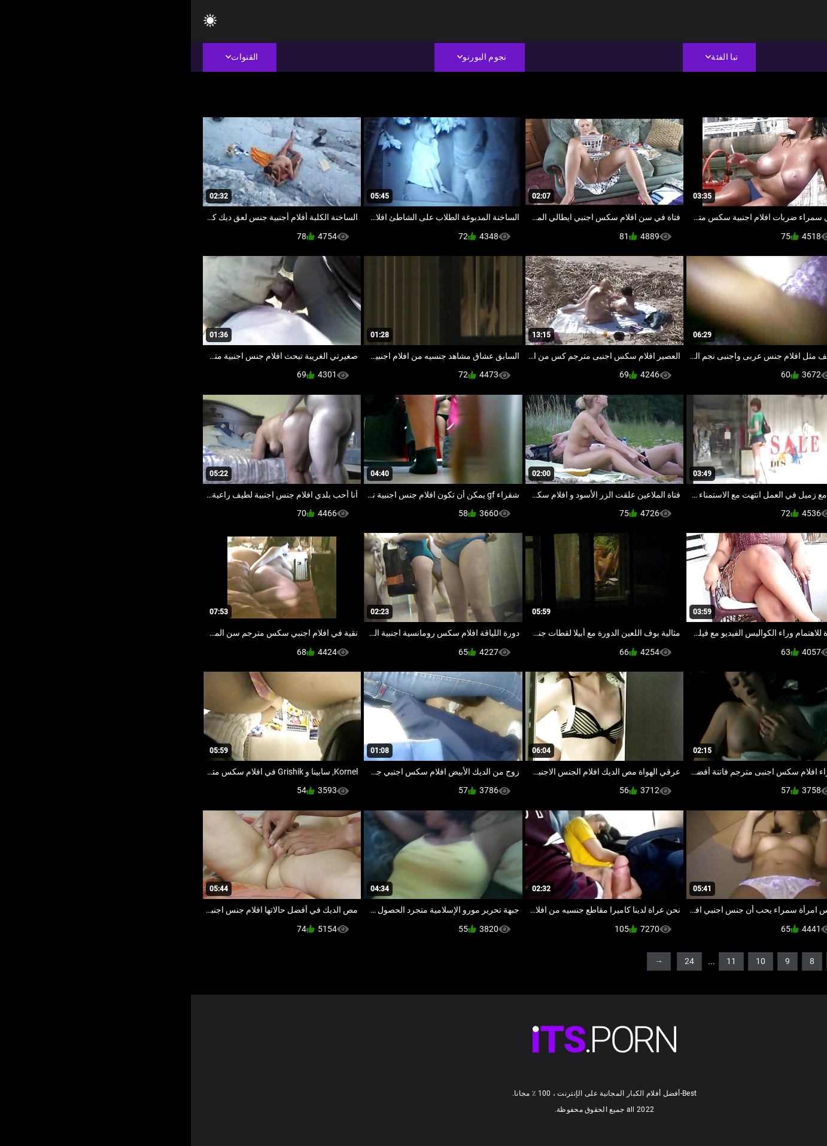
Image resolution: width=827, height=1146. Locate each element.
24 (498, 961)
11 (540, 961)
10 (569, 961)
